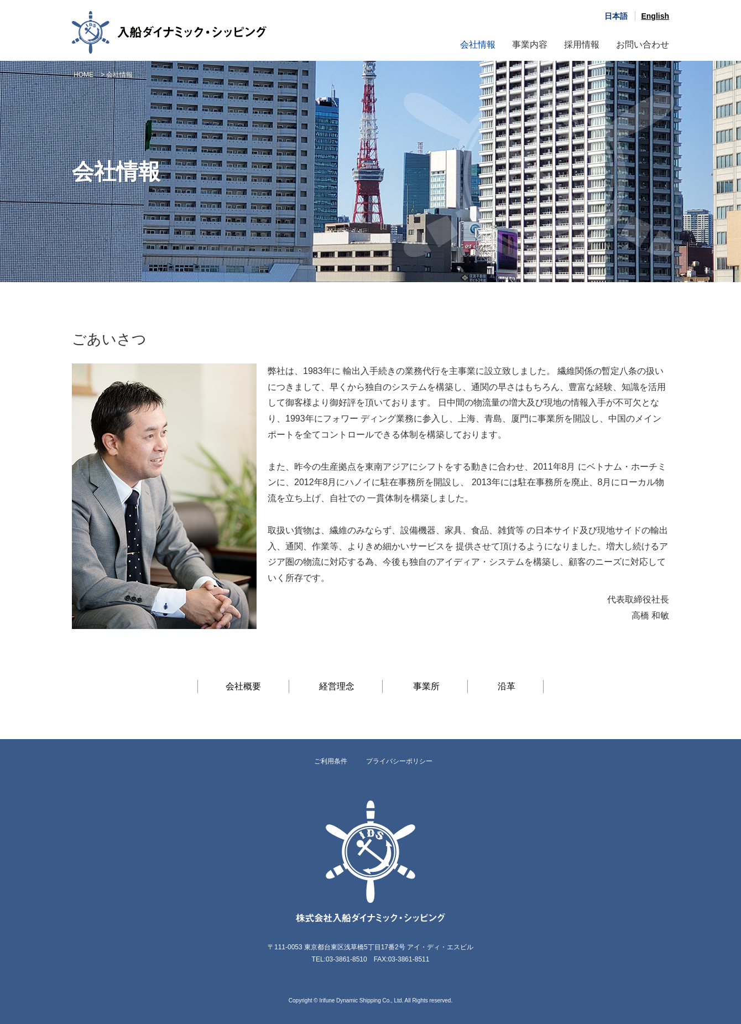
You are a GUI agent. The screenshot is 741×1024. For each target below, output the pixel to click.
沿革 (506, 686)
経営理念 (336, 686)
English (655, 16)
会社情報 (477, 44)
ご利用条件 (330, 761)
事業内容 (529, 44)
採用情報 (581, 44)
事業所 (426, 686)
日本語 (616, 16)
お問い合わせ (642, 44)
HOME (83, 75)
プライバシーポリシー (399, 761)
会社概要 (243, 686)
